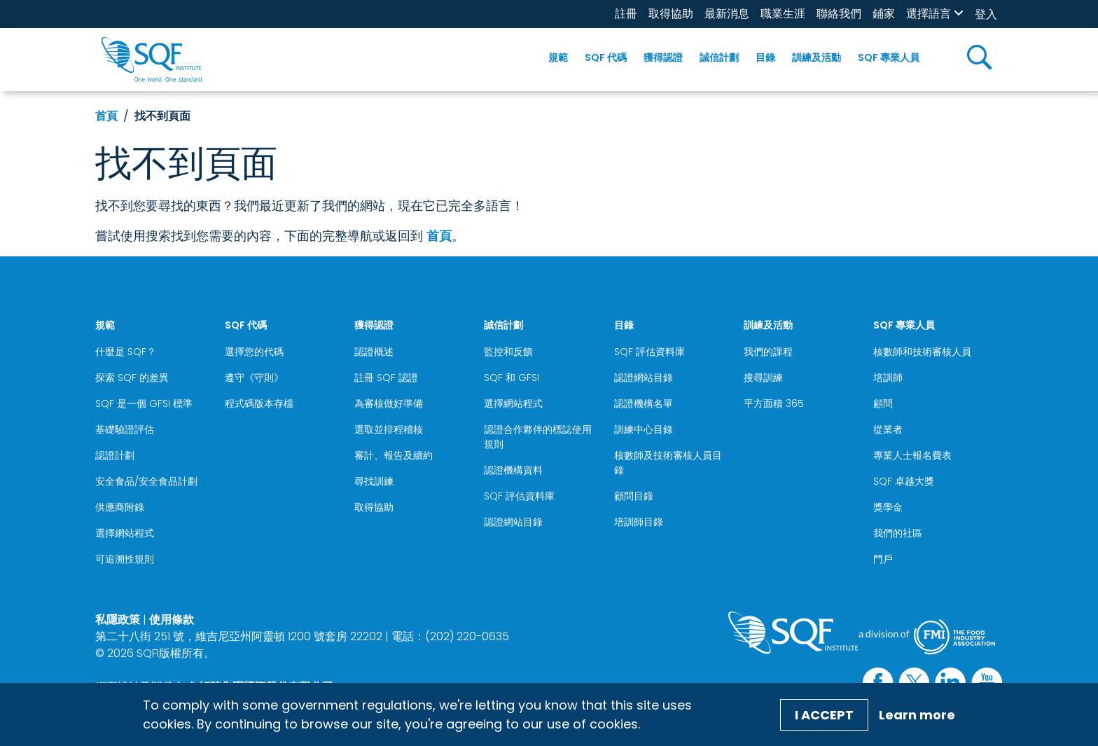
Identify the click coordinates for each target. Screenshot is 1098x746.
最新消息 (726, 14)
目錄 (765, 57)
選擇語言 (928, 14)
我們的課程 (768, 352)
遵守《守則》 (254, 378)
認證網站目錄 (513, 522)
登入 (986, 14)
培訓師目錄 (638, 522)
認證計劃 (114, 455)
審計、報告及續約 (393, 455)
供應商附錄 (119, 507)
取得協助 (670, 14)
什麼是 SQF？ (125, 352)
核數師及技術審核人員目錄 (668, 462)
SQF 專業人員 (888, 57)
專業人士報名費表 (912, 455)
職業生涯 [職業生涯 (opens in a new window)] (782, 14)
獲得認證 (663, 57)
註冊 (626, 14)
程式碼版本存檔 (259, 403)
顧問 (883, 403)
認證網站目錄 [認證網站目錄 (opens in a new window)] (643, 378)
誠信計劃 (719, 57)
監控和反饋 (508, 352)
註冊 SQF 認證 (386, 378)
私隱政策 (117, 620)
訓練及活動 (816, 57)
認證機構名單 (643, 403)
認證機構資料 (513, 470)
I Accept (824, 715)
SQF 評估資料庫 (519, 496)
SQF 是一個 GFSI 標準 (144, 403)
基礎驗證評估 (124, 429)
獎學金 (888, 507)
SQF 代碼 (606, 57)
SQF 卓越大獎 (903, 481)
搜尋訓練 (763, 378)
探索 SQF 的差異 (132, 378)
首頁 (106, 116)
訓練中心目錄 (643, 429)
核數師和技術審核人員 (922, 352)
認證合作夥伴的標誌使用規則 (538, 436)
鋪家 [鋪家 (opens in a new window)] (884, 14)
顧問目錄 (633, 496)
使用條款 (171, 620)
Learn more (917, 715)
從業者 (888, 429)
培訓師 (888, 378)
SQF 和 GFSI (511, 378)
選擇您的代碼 (254, 352)
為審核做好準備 (388, 403)
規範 (558, 57)
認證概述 (374, 352)
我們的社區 (897, 533)
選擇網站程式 (124, 533)
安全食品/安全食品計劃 (146, 481)
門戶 (883, 559)
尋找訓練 (374, 481)
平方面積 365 (774, 403)
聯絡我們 (838, 14)
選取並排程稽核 (388, 429)
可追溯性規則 (124, 559)
